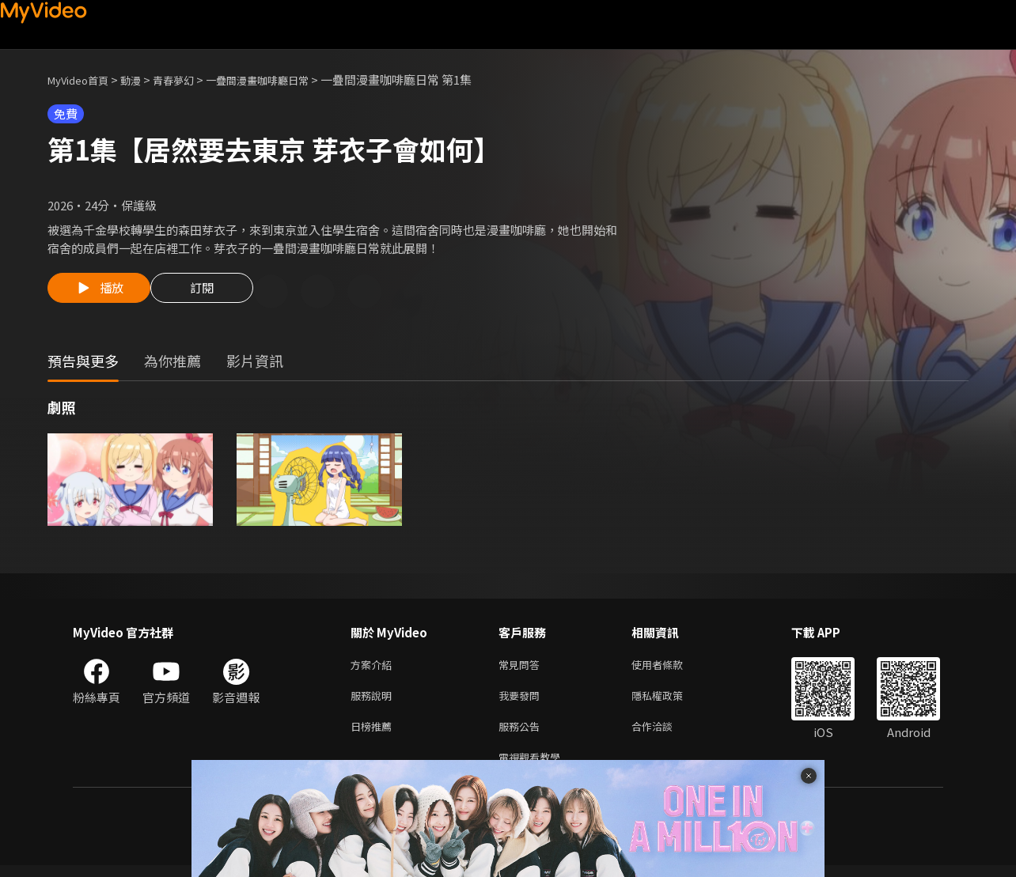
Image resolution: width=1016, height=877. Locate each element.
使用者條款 (670, 668)
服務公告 (522, 734)
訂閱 (214, 292)
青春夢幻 (190, 79)
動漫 (143, 79)
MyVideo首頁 (83, 79)
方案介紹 (374, 668)
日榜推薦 (374, 734)
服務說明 (374, 701)
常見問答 (522, 668)
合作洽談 (664, 734)
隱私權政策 (670, 701)
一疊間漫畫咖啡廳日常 (285, 79)
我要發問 (522, 701)
